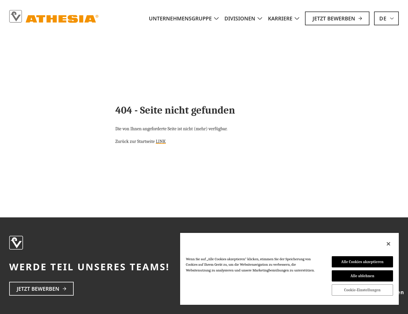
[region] (289, 268)
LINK (161, 141)
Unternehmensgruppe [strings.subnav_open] (184, 18)
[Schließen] (388, 244)
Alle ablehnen (362, 276)
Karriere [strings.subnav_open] (284, 18)
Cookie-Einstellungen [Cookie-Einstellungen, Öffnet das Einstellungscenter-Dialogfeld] (362, 290)
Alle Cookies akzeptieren (362, 262)
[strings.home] (54, 16)
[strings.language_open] (386, 18)
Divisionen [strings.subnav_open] (243, 18)
